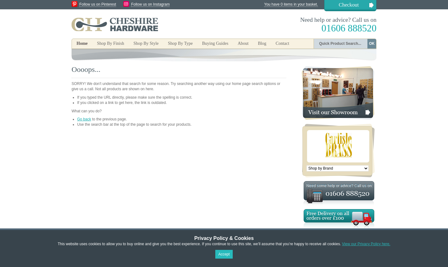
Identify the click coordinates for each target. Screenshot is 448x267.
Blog (262, 43)
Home (82, 43)
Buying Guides (215, 43)
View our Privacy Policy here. (366, 244)
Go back (84, 119)
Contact (282, 43)
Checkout (349, 5)
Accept (224, 254)
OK (372, 43)
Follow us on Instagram (150, 4)
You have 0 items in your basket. (291, 4)
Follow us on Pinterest (97, 4)
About (243, 43)
